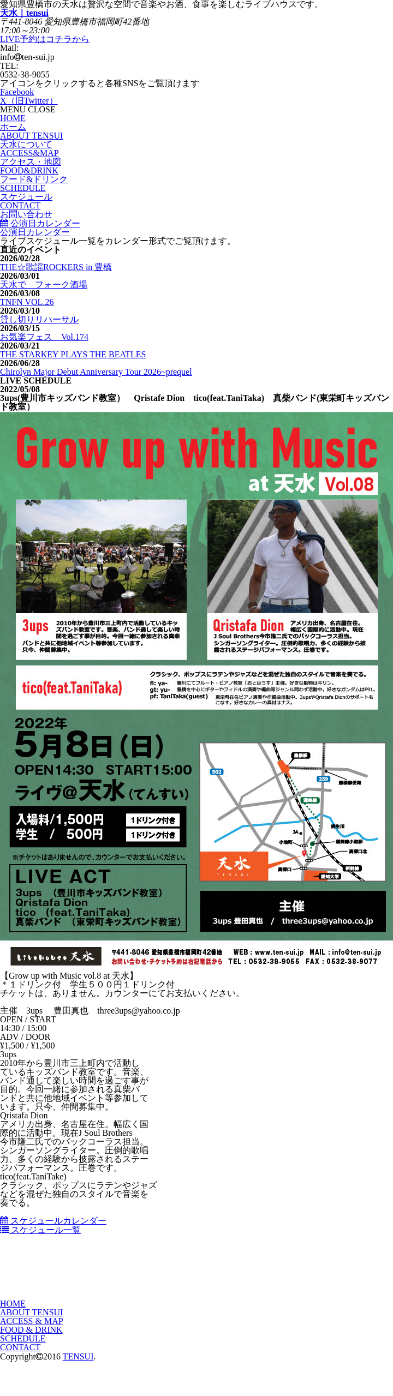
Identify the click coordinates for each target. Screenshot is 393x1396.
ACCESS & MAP (31, 1321)
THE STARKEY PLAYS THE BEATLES (73, 354)
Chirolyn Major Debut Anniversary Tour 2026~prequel (96, 371)
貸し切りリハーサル (39, 319)
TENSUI (78, 1356)
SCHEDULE (23, 1338)
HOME (13, 1303)
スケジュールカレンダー (53, 1220)
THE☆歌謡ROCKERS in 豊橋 (56, 267)
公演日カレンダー (40, 223)
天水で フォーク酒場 (43, 284)
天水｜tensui (24, 12)
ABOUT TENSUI (31, 1312)
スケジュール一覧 (40, 1230)
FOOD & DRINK (31, 1329)
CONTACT (20, 1347)
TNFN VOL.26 (26, 302)
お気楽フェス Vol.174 (44, 336)
